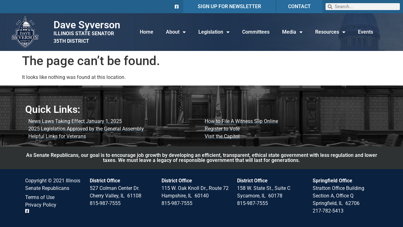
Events (365, 32)
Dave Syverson (87, 25)
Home (146, 32)
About (176, 32)
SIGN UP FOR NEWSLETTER (229, 6)
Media (292, 32)
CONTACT (299, 6)
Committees (256, 32)
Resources (330, 32)
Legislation (214, 32)
